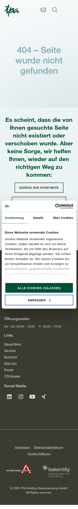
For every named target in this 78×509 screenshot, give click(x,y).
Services (10, 350)
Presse (8, 369)
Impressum (22, 447)
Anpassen (39, 300)
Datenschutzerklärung (48, 447)
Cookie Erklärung (39, 453)
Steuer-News (12, 344)
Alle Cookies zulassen (39, 288)
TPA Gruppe (12, 376)
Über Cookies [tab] (63, 217)
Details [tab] (38, 217)
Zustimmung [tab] (14, 217)
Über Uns (10, 363)
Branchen (10, 356)
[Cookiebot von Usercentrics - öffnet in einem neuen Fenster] (55, 206)
